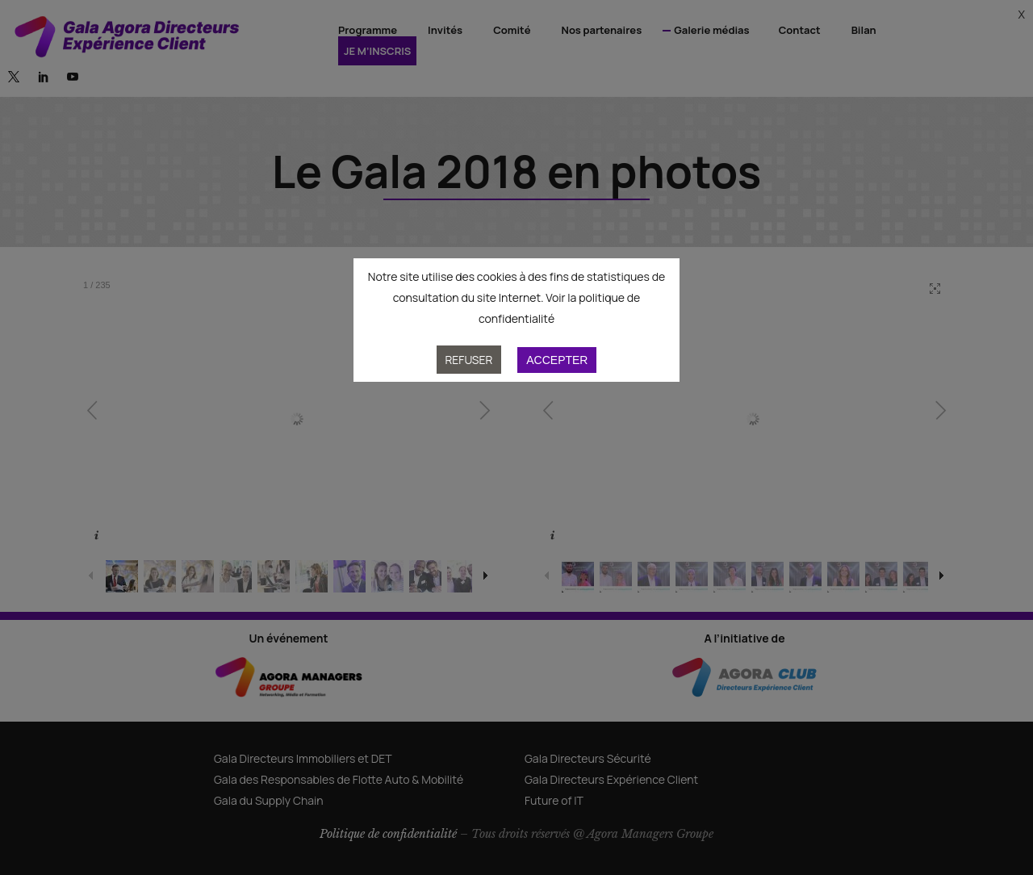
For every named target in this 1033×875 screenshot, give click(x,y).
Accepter (557, 360)
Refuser (469, 359)
